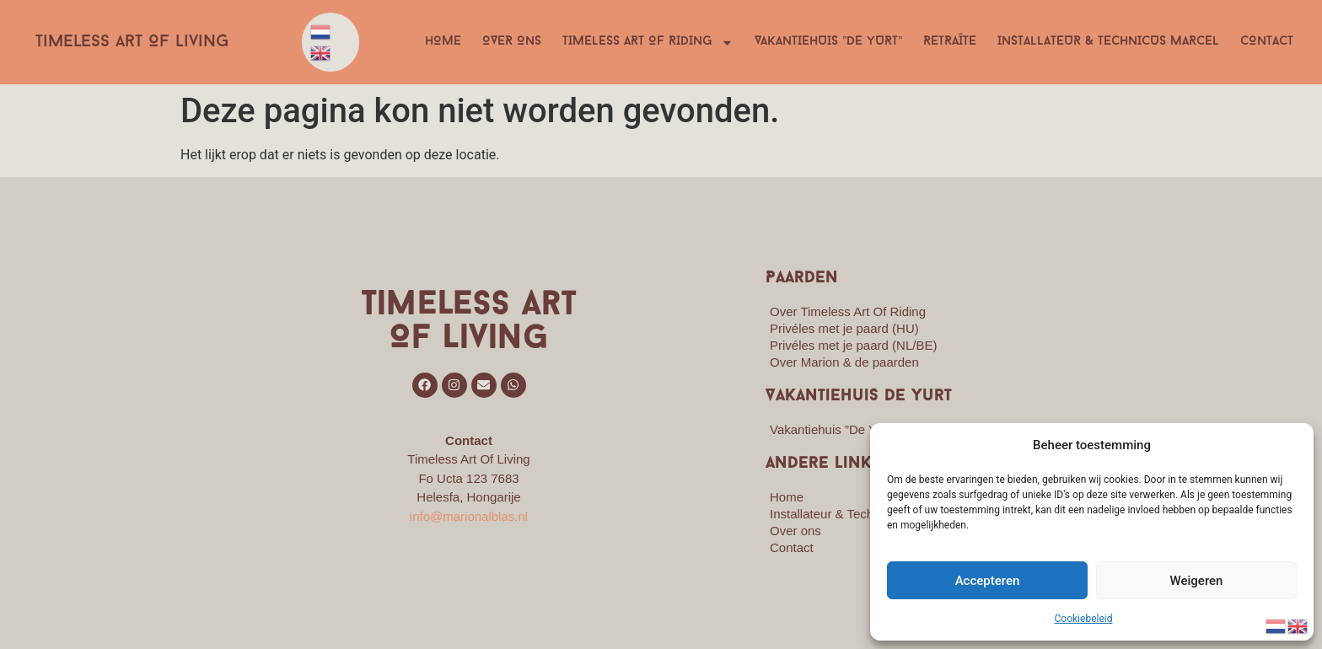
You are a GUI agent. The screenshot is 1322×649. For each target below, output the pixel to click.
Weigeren (1196, 580)
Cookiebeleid (1084, 619)
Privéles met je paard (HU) (844, 328)
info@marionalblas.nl (469, 516)
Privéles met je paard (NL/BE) (853, 345)
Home (443, 41)
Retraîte (949, 41)
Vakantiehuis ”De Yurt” (828, 41)
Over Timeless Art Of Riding (848, 311)
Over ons (511, 41)
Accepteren (987, 580)
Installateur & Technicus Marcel (1108, 41)
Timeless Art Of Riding (648, 42)
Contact (1266, 41)
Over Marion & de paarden (844, 362)
